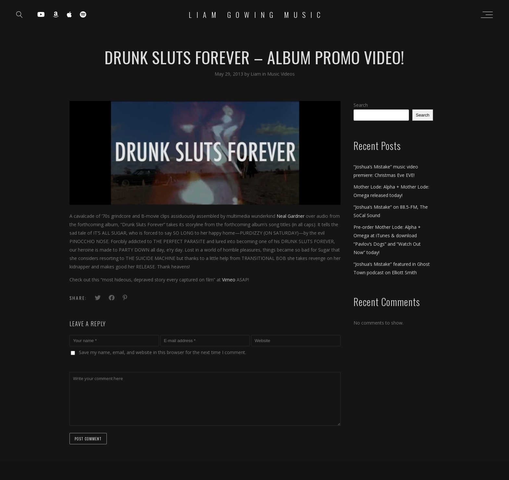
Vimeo (228, 280)
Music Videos (281, 74)
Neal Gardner (290, 216)
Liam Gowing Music (257, 14)
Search (361, 105)
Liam (256, 74)
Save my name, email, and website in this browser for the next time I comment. (162, 352)
